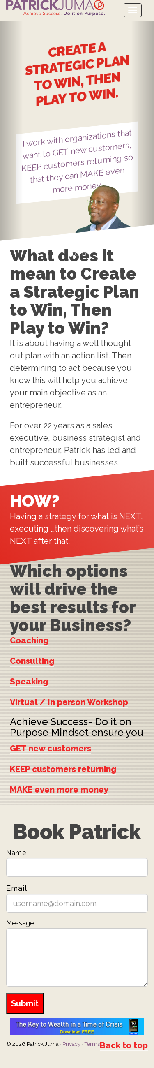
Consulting (32, 661)
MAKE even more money (59, 789)
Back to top (124, 1045)
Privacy (71, 1043)
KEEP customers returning (63, 769)
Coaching (29, 640)
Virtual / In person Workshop (69, 702)
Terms (92, 1043)
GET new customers (50, 748)
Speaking (29, 682)
